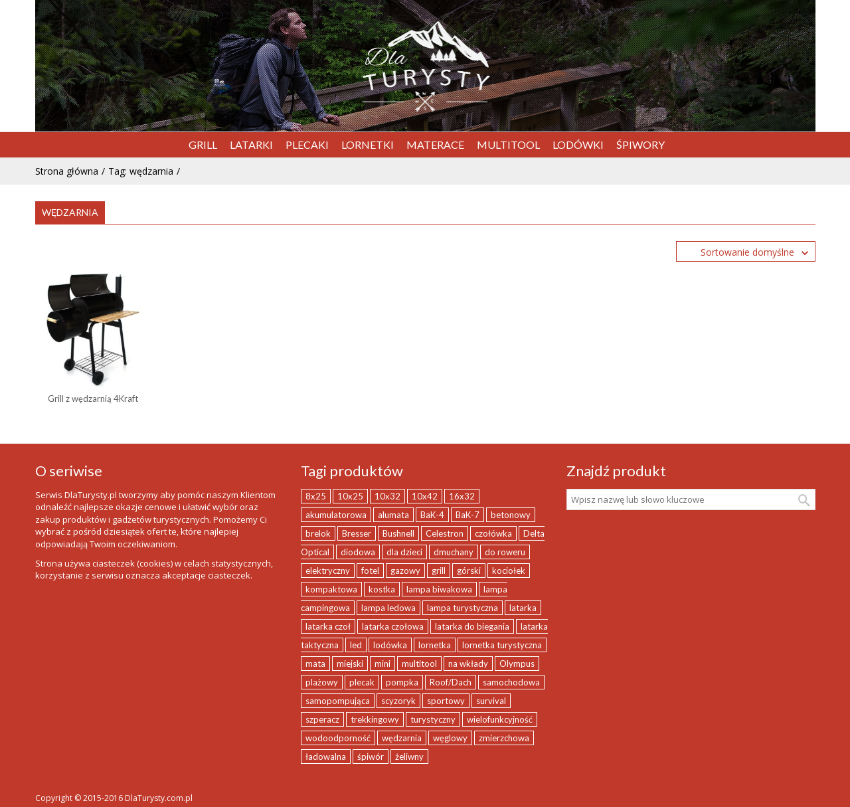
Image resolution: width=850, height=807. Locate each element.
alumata (393, 514)
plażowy (321, 682)
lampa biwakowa (439, 589)
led (356, 645)
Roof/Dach (450, 682)
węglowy (450, 738)
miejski (350, 663)
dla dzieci (404, 552)
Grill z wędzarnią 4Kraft (93, 398)
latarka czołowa (393, 626)
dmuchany (453, 552)
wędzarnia (402, 738)
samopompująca (337, 700)
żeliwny (409, 756)
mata (315, 663)
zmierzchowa (504, 738)
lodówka (390, 645)
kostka (382, 589)
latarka (523, 607)
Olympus (517, 663)
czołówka (493, 533)
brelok (318, 533)
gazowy (405, 570)
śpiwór (370, 756)
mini (382, 663)
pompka (402, 682)
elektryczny (327, 570)
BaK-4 (432, 514)
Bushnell (398, 533)
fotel (370, 570)
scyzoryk (398, 700)
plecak (362, 682)
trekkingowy (375, 719)
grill (439, 570)
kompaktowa (331, 589)
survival (491, 700)
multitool (419, 663)
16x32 (462, 496)
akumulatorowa (336, 514)
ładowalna (325, 756)
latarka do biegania (472, 626)
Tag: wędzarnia (140, 171)
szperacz (322, 719)
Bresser (356, 533)
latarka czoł (328, 626)
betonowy (511, 514)
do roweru (505, 552)
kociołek (508, 570)
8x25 (315, 496)
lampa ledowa (388, 607)
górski (469, 570)
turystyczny (433, 719)
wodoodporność (338, 738)
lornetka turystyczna (502, 645)
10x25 (350, 496)
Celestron (445, 533)
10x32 (387, 496)
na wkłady (468, 663)
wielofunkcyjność (500, 719)
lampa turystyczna (462, 607)
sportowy (446, 700)
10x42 (425, 496)
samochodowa (511, 682)
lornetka (434, 645)
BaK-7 (467, 514)
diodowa (358, 552)
